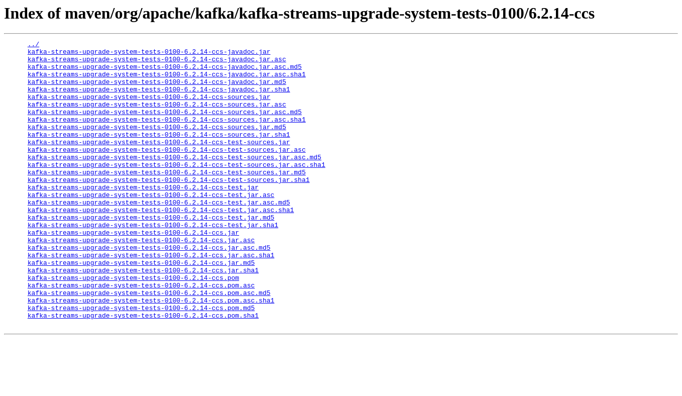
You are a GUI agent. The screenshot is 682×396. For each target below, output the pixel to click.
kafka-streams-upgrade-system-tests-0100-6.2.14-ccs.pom (133, 325)
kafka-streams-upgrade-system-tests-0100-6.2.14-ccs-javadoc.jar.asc (157, 63)
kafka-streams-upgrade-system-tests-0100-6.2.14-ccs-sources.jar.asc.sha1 (167, 135)
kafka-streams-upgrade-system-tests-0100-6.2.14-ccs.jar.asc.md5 (149, 289)
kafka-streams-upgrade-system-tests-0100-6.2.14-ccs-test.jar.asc (151, 226)
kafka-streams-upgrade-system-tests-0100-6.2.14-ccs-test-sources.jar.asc (167, 171)
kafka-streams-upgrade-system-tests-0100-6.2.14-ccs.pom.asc (141, 334)
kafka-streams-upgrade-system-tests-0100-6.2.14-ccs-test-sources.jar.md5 (167, 199)
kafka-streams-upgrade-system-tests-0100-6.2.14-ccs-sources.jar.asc (157, 117)
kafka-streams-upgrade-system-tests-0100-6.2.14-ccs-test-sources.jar (159, 162)
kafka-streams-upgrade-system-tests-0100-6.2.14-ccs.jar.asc (141, 280)
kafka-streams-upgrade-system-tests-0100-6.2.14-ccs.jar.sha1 (143, 316)
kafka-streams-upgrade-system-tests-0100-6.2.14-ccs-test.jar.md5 (151, 253)
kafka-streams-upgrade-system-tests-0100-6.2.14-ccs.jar (133, 271)
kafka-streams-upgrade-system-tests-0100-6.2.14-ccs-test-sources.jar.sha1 (169, 208)
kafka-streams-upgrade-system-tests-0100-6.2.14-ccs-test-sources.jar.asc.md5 (174, 180)
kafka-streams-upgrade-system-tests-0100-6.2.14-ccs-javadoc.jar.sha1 (159, 99)
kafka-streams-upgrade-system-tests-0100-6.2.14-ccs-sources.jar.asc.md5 (165, 126)
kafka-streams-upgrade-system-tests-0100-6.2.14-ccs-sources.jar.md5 (157, 144)
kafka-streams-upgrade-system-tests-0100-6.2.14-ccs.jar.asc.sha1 (151, 298)
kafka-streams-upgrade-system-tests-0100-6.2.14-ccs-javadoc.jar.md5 (157, 90)
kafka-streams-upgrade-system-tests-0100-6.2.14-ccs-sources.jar (149, 108)
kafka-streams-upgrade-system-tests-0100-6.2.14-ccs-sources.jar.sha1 (159, 153)
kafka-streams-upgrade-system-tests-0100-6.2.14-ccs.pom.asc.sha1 (151, 352)
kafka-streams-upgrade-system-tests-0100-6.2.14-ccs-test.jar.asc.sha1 (161, 244)
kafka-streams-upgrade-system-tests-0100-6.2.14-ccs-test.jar (143, 217)
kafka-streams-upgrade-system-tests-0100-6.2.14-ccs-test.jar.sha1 (153, 262)
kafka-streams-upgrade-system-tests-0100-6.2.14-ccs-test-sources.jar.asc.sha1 (176, 189)
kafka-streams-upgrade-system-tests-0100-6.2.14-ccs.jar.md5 (141, 307)
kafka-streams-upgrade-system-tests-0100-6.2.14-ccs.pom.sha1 (143, 370)
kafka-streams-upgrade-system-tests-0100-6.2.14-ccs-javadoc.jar (149, 54)
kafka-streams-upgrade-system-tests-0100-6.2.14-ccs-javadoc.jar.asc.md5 (165, 72)
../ (33, 45)
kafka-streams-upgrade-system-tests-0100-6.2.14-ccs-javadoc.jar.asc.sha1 (167, 81)
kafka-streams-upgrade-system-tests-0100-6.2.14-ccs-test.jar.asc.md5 (159, 235)
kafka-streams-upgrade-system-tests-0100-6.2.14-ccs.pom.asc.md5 (149, 343)
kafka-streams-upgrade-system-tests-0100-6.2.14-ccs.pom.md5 (141, 361)
